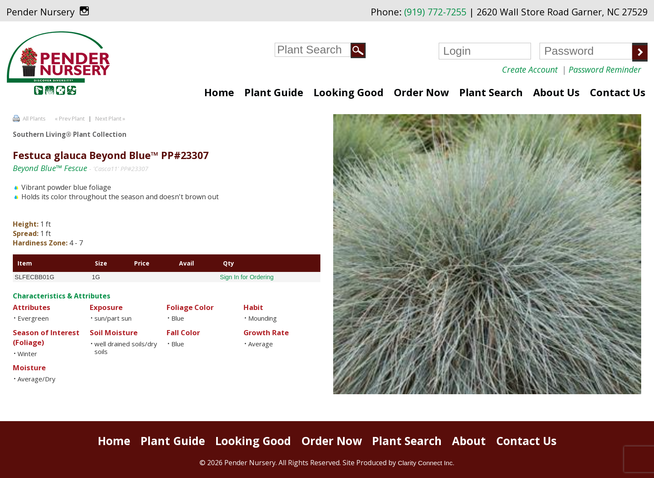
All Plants (34, 118)
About (469, 440)
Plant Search (491, 92)
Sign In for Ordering (247, 277)
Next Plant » (110, 118)
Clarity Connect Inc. (426, 462)
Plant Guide (273, 92)
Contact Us (617, 92)
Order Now (421, 92)
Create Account (529, 69)
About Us (556, 92)
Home (219, 92)
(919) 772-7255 (435, 12)
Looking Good (349, 92)
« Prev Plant (69, 118)
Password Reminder (605, 69)
